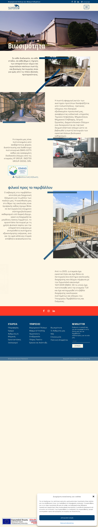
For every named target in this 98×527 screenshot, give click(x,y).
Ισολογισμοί (13, 348)
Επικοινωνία (56, 342)
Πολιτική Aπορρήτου (67, 523)
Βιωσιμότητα (56, 333)
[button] (93, 496)
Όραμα (11, 336)
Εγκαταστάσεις (14, 345)
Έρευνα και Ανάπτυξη (38, 348)
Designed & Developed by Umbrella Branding (76, 364)
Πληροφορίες (13, 333)
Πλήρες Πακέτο (35, 345)
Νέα (52, 339)
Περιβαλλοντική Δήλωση (25, 184)
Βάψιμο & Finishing (37, 336)
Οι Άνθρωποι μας (58, 336)
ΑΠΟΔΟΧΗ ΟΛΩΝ (67, 518)
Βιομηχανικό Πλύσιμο (38, 333)
